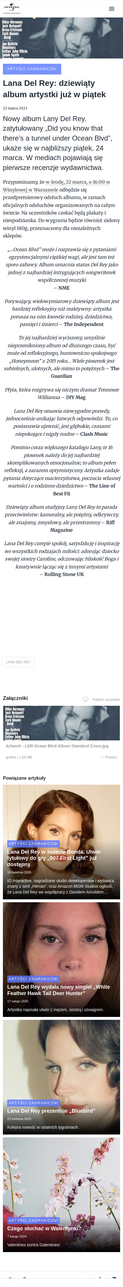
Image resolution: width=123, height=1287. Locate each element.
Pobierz (109, 757)
